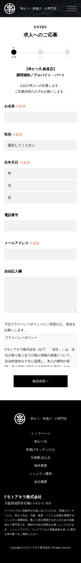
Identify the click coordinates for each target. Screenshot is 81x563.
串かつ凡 (40, 441)
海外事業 (40, 465)
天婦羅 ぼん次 (40, 457)
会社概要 (40, 481)
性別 (13, 135)
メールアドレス (21, 243)
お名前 (14, 106)
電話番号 (11, 215)
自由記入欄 (13, 271)
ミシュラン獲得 (40, 473)
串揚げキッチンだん (40, 449)
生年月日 (17, 163)
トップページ (40, 433)
